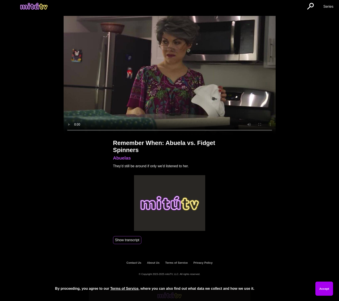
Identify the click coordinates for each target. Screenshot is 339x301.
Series (328, 6)
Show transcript (127, 240)
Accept (324, 288)
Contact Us (133, 262)
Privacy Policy (203, 262)
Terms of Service (176, 262)
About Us (153, 262)
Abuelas (122, 157)
